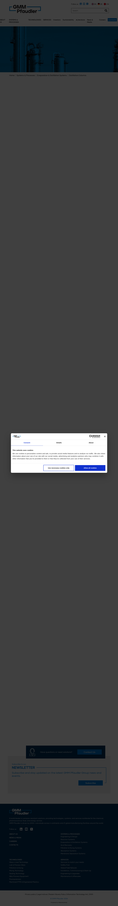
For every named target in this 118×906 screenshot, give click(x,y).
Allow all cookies (90, 468)
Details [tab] (59, 442)
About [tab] (91, 442)
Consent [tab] (27, 442)
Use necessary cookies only (58, 468)
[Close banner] (105, 436)
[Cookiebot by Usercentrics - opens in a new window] (90, 436)
